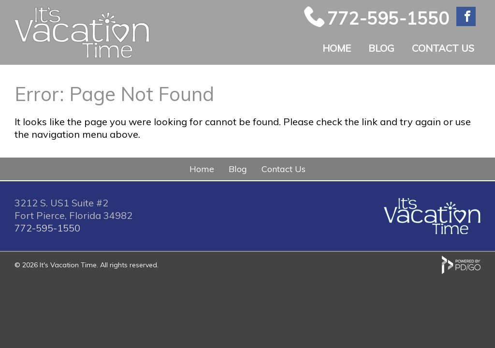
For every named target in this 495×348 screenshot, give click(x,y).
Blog (381, 48)
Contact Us (443, 48)
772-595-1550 (388, 18)
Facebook (466, 16)
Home (336, 48)
